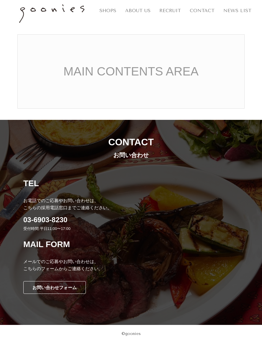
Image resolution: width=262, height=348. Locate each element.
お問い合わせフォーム (54, 287)
